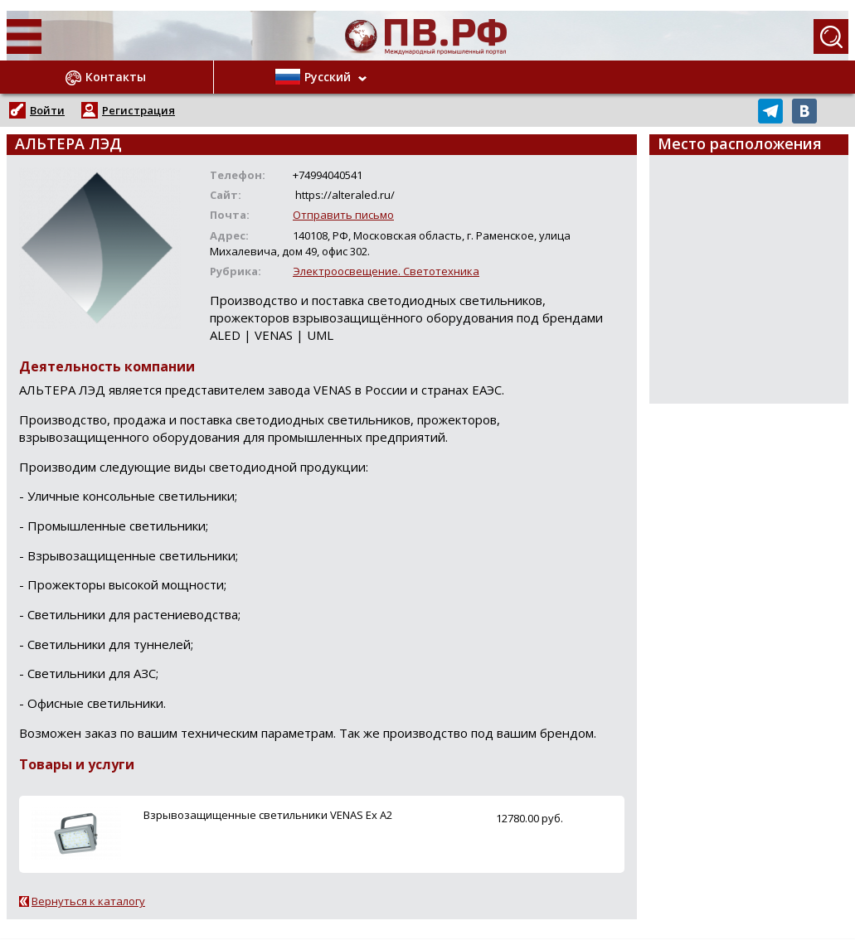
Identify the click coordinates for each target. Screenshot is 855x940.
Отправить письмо (343, 214)
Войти (47, 110)
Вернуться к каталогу (88, 901)
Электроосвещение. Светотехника (386, 271)
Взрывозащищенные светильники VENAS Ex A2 (267, 814)
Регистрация (138, 110)
